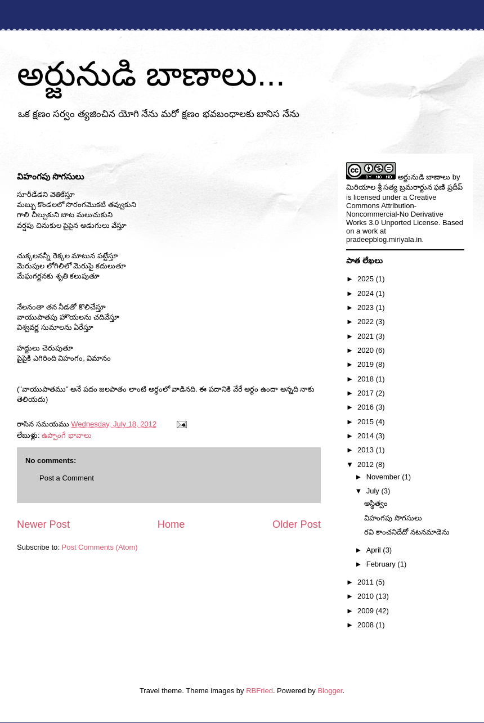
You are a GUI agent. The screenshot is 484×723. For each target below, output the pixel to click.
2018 (366, 379)
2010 (366, 596)
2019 (366, 364)
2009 (366, 611)
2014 (366, 436)
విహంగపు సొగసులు (393, 518)
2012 (366, 464)
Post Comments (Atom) (100, 547)
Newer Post (43, 524)
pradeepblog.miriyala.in (384, 239)
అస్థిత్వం (376, 503)
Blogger (329, 690)
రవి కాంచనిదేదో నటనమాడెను (406, 532)
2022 (366, 321)
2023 (366, 307)
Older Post (296, 524)
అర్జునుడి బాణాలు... (151, 74)
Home (171, 524)
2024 (366, 293)
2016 (366, 407)
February (382, 564)
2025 (366, 279)
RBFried (259, 690)
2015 (366, 421)
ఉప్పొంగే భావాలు (67, 435)
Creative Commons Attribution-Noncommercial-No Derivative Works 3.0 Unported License (394, 210)
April (374, 550)
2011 (366, 582)
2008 (366, 625)
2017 (366, 393)
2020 (366, 350)
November (384, 477)
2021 (366, 336)
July (374, 491)
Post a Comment (66, 478)
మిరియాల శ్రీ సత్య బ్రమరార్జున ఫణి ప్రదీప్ (404, 187)
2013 (366, 450)
